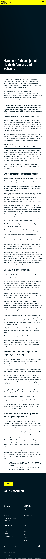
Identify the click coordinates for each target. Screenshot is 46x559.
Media (25, 540)
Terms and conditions (10, 552)
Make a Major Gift (29, 515)
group (21, 164)
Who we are (7, 510)
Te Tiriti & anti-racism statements (10, 519)
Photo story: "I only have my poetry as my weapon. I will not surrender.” (24, 468)
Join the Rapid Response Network (11, 532)
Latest (25, 529)
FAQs (25, 532)
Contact (26, 535)
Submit (37, 496)
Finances (6, 515)
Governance (7, 513)
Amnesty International (10, 555)
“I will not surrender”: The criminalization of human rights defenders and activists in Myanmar (22, 147)
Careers (26, 537)
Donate (8, 484)
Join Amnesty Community (11, 529)
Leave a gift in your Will (30, 513)
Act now (26, 510)
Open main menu (43, 2)
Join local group (8, 536)
